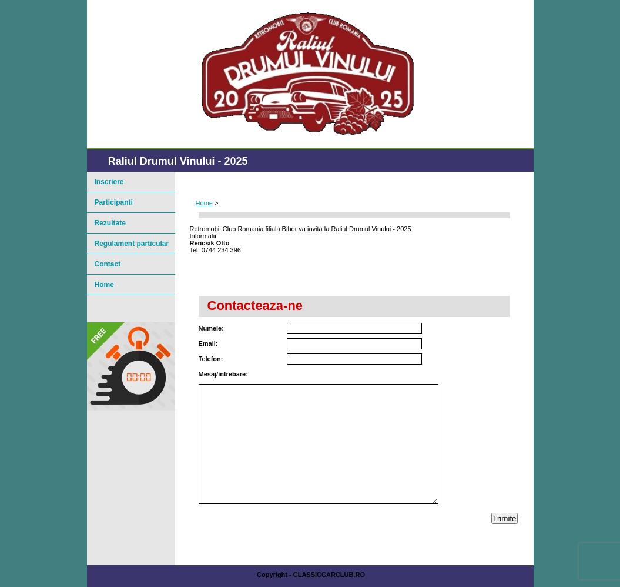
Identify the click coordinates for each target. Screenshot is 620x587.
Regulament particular (132, 243)
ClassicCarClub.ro (329, 574)
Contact (108, 264)
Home (204, 202)
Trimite (504, 518)
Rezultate (110, 223)
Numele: (211, 328)
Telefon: (211, 358)
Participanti (114, 202)
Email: (208, 343)
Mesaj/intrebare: (223, 374)
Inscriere (109, 182)
